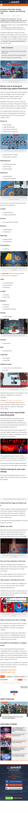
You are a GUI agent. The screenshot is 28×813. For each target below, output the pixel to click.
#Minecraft (6, 4)
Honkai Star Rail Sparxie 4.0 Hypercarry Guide (18, 735)
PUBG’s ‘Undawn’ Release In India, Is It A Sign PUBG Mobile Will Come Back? (14, 25)
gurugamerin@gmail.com (15, 771)
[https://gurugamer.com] (14, 767)
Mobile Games (16, 16)
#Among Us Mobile (19, 676)
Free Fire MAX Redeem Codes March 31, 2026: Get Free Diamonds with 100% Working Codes (18, 729)
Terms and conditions (14, 777)
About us (14, 775)
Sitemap (14, 778)
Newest (20, 679)
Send (24, 687)
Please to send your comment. (11, 683)
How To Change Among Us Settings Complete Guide (12, 27)
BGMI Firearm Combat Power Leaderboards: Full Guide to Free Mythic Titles (18, 749)
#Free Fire (17, 4)
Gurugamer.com (10, 672)
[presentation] (5, 676)
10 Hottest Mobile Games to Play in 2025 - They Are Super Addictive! (12, 717)
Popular (25, 679)
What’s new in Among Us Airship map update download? (13, 52)
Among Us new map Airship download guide (13, 55)
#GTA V (11, 4)
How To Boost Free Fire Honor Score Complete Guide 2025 (18, 755)
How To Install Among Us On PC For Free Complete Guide (13, 29)
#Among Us (10, 676)
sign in (7, 683)
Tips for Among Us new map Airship (11, 57)
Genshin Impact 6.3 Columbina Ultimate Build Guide (19, 742)
